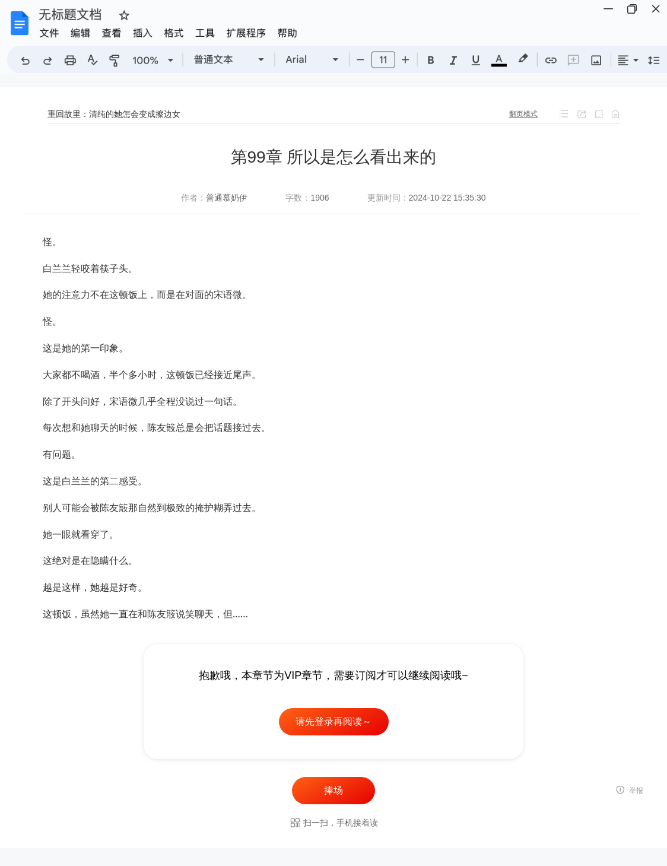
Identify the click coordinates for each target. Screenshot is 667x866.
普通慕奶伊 (226, 197)
